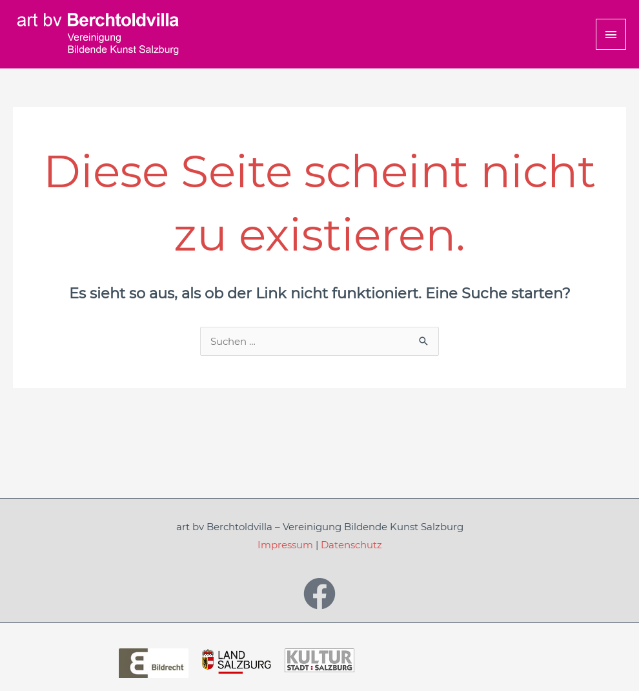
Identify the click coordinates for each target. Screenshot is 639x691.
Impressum (285, 545)
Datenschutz (351, 545)
